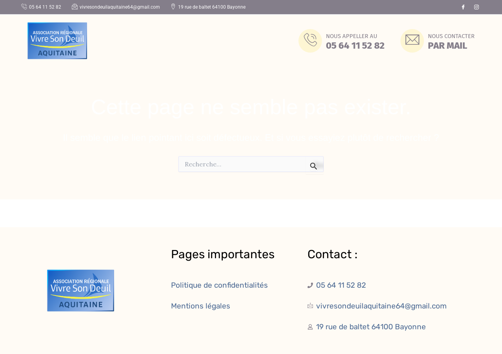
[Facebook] (463, 7)
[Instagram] (476, 7)
